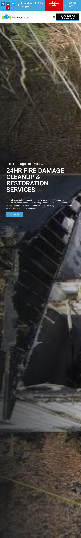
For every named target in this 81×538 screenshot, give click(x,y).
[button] (54, 17)
